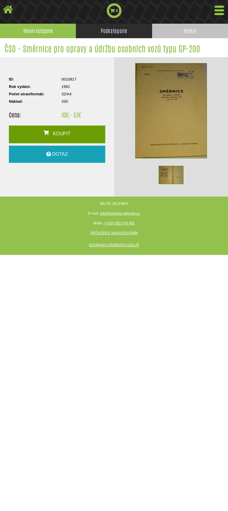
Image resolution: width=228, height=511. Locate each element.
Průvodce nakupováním (114, 233)
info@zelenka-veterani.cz (120, 213)
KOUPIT (57, 133)
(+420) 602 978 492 (119, 223)
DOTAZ (57, 154)
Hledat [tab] (190, 31)
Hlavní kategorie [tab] (38, 31)
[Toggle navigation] (219, 10)
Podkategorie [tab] (114, 31)
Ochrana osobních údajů (114, 245)
